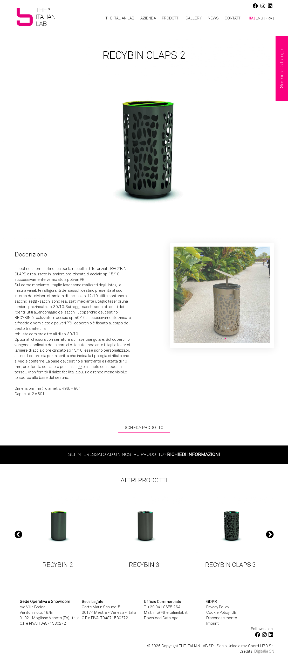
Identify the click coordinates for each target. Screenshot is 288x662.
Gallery (194, 18)
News (213, 18)
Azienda (148, 18)
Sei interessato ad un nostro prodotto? (144, 454)
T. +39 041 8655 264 (162, 607)
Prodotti (171, 18)
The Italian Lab (120, 18)
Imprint (212, 623)
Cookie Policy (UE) (221, 612)
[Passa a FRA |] (269, 18)
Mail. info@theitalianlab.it (166, 612)
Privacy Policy (217, 607)
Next (270, 534)
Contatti (233, 18)
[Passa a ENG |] (260, 18)
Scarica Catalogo (281, 68)
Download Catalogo (161, 618)
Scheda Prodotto (144, 427)
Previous (18, 534)
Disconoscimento (221, 618)
